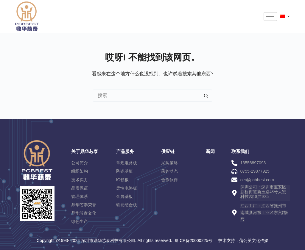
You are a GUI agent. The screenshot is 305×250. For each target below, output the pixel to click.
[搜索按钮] (206, 95)
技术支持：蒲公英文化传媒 (243, 240)
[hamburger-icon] (270, 16)
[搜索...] (146, 95)
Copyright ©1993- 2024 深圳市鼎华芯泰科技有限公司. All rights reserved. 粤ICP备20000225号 (124, 240)
